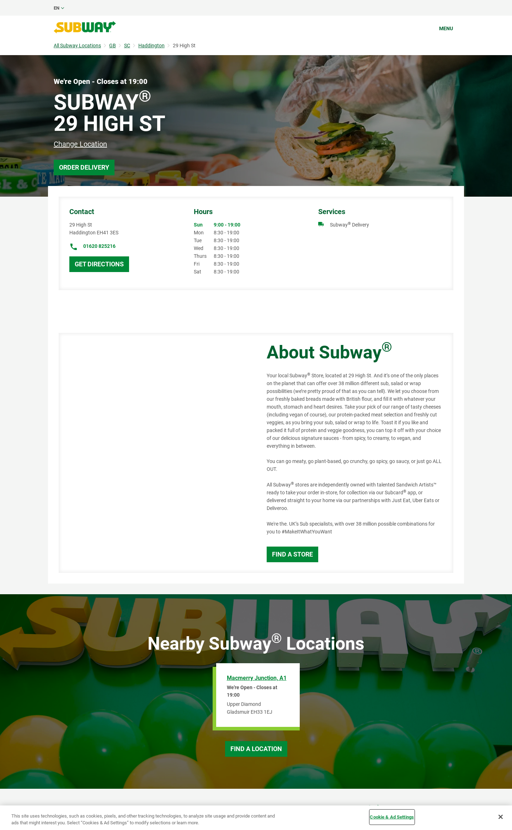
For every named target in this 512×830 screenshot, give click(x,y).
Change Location (80, 144)
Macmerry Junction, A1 (257, 678)
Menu (446, 28)
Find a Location (256, 748)
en (56, 8)
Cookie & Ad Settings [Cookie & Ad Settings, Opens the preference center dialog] (392, 817)
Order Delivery (84, 167)
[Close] (500, 817)
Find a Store (292, 554)
